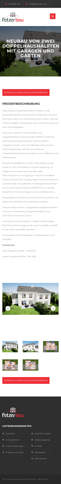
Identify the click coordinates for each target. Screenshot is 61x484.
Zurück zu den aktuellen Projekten (25, 92)
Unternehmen (10, 440)
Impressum (38, 452)
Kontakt (36, 446)
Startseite (8, 433)
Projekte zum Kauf (12, 452)
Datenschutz (39, 458)
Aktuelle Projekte (41, 433)
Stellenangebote (40, 440)
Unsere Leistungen (12, 446)
